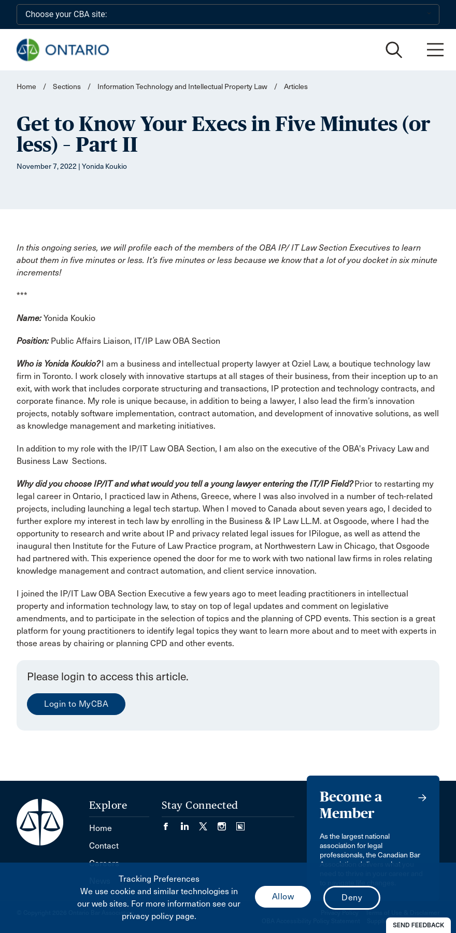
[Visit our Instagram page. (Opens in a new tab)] (227, 823)
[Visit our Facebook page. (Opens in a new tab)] (171, 823)
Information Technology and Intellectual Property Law (182, 86)
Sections (67, 86)
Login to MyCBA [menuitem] (76, 704)
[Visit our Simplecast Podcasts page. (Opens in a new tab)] (240, 823)
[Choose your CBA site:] (228, 14)
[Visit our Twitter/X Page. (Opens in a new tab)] (208, 823)
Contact (104, 846)
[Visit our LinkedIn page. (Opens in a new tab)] (189, 823)
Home (26, 86)
